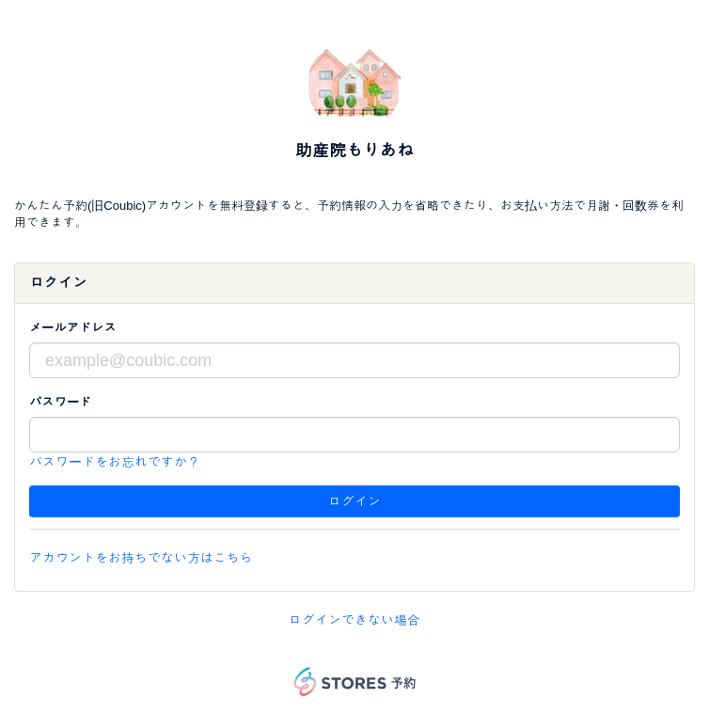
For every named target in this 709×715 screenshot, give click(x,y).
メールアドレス (73, 328)
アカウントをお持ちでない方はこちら (141, 557)
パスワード (60, 402)
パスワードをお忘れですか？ (114, 461)
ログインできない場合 (354, 620)
